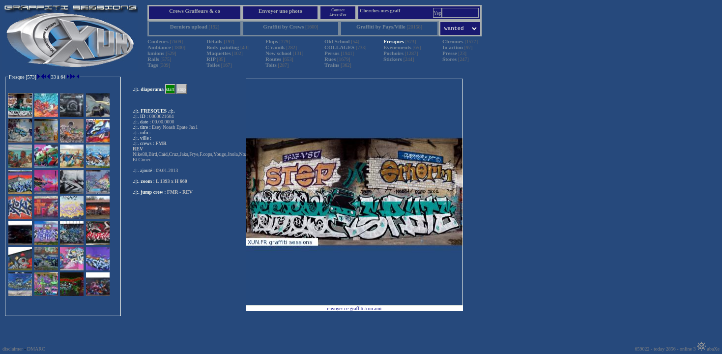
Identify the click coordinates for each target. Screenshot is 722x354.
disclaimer (12, 349)
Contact (338, 10)
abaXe (708, 349)
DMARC (36, 349)
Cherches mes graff (380, 10)
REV (187, 192)
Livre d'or (338, 14)
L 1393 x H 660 (171, 181)
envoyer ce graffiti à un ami (354, 308)
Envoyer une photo (280, 11)
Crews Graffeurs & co (194, 11)
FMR (172, 192)
